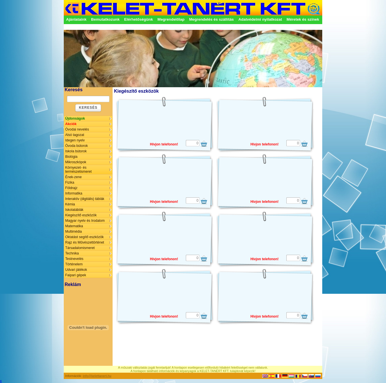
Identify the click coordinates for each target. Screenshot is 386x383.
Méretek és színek (303, 19)
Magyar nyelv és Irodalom (85, 221)
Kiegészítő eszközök (80, 215)
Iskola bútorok (76, 151)
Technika (72, 253)
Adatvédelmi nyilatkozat (260, 19)
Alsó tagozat (74, 135)
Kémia (70, 204)
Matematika (74, 226)
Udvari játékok (76, 270)
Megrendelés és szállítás (211, 19)
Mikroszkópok (75, 162)
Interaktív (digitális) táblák (84, 199)
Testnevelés (74, 259)
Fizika (69, 182)
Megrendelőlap (170, 19)
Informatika (73, 193)
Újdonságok (75, 118)
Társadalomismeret (80, 248)
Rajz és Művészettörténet (84, 242)
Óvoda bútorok (76, 146)
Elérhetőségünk (138, 19)
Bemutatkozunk (105, 19)
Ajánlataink (76, 19)
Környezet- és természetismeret (78, 170)
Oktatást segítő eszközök (84, 237)
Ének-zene (73, 177)
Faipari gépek (75, 275)
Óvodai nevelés (77, 129)
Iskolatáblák (74, 210)
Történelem (74, 264)
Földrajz (71, 188)
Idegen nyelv (75, 140)
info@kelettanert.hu (97, 376)
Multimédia (73, 232)
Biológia (71, 157)
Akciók (70, 124)
